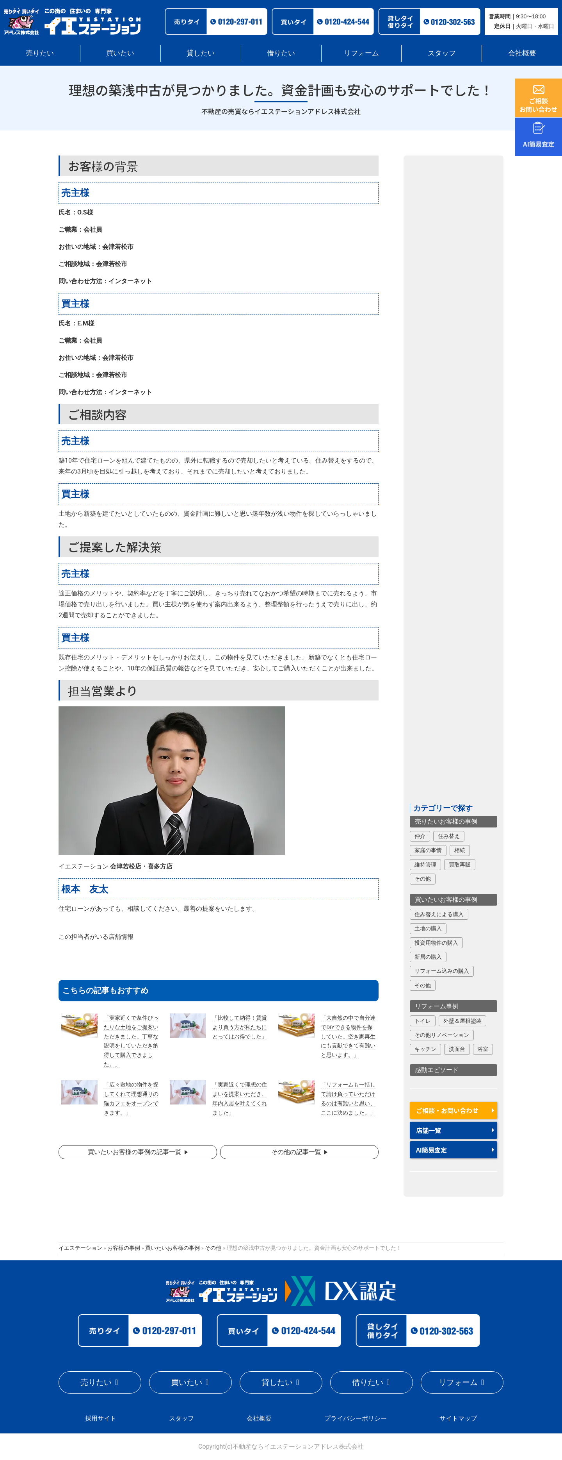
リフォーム (361, 53)
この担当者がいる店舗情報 (96, 936)
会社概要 (522, 53)
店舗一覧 (428, 1130)
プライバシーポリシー (355, 1418)
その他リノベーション (441, 1035)
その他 (422, 879)
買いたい (120, 53)
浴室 (482, 1049)
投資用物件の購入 (436, 943)
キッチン (425, 1049)
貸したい (201, 53)
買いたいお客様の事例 (446, 899)
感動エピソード (437, 1070)
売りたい (40, 53)
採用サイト (100, 1418)
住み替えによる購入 (439, 914)
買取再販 (460, 864)
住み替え (449, 836)
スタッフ (442, 53)
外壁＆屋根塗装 (462, 1021)
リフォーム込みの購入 (441, 971)
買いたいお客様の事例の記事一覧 (134, 1152)
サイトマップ (458, 1418)
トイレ (422, 1021)
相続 (459, 850)
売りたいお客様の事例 (446, 821)
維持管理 (425, 864)
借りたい (281, 53)
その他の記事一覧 (296, 1152)
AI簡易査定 (431, 1149)
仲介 (419, 836)
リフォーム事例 (437, 1006)
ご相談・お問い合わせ (447, 1110)
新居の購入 (428, 957)
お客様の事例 (123, 1248)
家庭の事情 (428, 850)
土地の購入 (428, 928)
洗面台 (457, 1049)
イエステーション (80, 1248)
